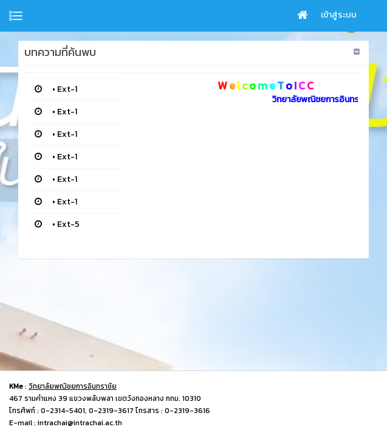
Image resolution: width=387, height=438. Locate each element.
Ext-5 (68, 224)
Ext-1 (67, 89)
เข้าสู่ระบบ (339, 15)
